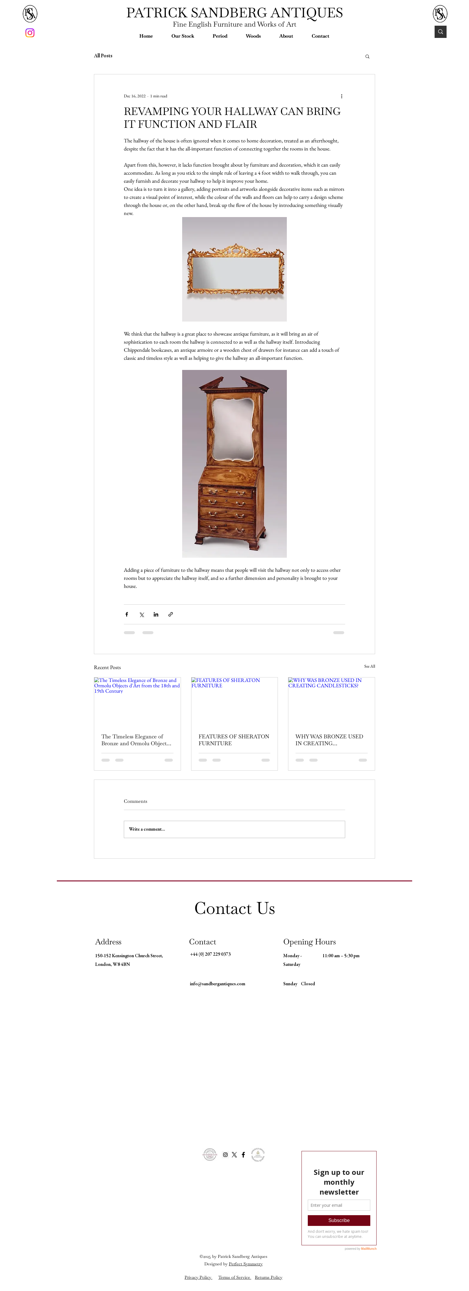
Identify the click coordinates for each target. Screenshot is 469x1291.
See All (369, 666)
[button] (182, 36)
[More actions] (341, 95)
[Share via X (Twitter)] (141, 614)
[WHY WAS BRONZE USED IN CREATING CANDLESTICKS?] (331, 701)
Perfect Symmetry (246, 1264)
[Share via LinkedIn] (156, 614)
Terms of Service (234, 1277)
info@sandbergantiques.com (217, 984)
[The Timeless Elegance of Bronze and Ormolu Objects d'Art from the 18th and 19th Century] (137, 701)
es (265, 1256)
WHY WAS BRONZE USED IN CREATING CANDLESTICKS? (329, 740)
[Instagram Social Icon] (225, 1154)
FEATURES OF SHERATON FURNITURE (234, 740)
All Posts (103, 56)
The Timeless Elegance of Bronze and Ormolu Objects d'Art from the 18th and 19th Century (135, 740)
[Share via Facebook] (127, 614)
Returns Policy (268, 1277)
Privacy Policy (198, 1277)
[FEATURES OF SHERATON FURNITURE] (234, 701)
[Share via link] (170, 614)
